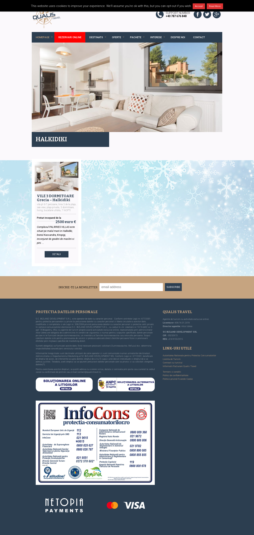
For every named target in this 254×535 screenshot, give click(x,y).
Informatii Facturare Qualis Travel (179, 366)
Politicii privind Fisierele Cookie (178, 379)
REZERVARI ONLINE (69, 37)
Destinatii (96, 37)
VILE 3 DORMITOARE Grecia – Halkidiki (55, 198)
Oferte (116, 37)
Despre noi (178, 37)
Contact (199, 37)
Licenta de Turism (172, 359)
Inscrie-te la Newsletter (78, 287)
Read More (215, 6)
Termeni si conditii (172, 372)
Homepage (42, 37)
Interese (156, 37)
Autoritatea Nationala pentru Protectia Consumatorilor (189, 355)
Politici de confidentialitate (175, 375)
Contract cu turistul (172, 362)
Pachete (135, 37)
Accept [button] (199, 6)
